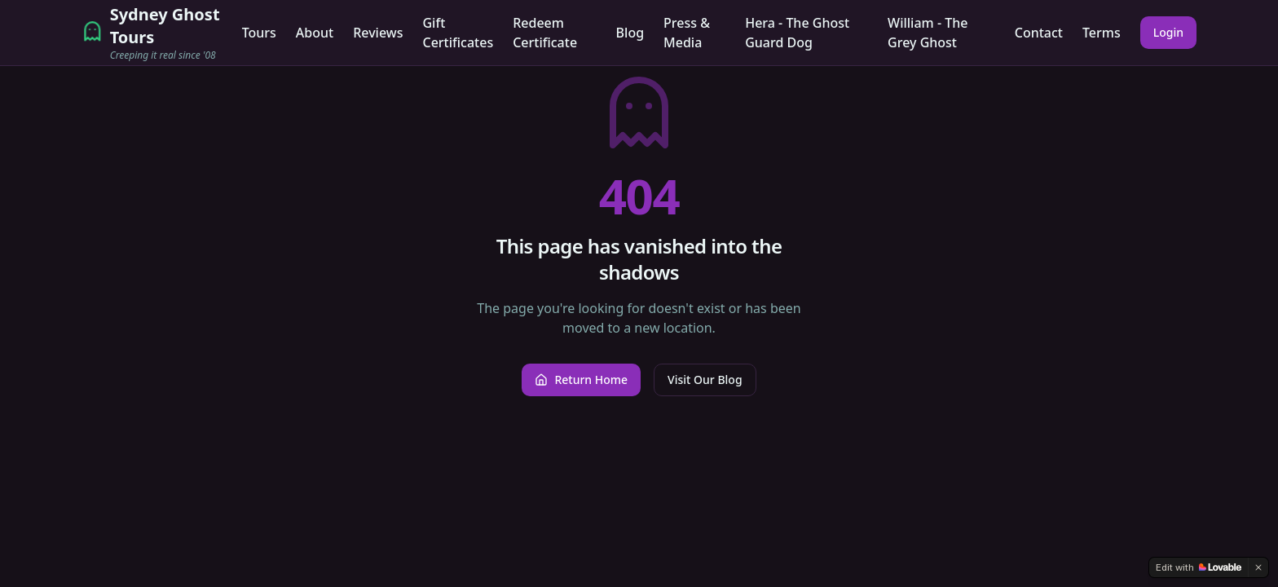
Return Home (581, 379)
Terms (1101, 33)
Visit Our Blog (705, 379)
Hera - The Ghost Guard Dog (797, 32)
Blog (630, 33)
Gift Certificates (457, 32)
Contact (1039, 33)
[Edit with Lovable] (1198, 567)
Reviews (378, 33)
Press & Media (686, 32)
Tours (259, 33)
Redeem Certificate (545, 32)
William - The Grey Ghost (927, 32)
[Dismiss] (1258, 567)
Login (1168, 32)
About (314, 33)
